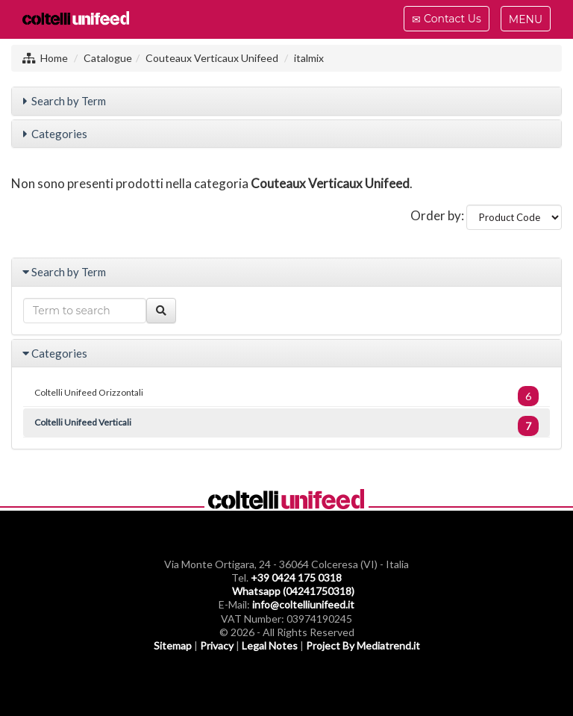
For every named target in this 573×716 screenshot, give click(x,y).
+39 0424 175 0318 (296, 577)
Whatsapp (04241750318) (293, 591)
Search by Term (68, 101)
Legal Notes (270, 645)
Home (54, 58)
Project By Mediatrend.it (363, 645)
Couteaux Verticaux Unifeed (211, 58)
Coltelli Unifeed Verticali (286, 426)
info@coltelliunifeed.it (303, 604)
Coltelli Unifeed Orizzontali (286, 396)
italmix (309, 58)
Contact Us (445, 20)
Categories (59, 133)
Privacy (217, 645)
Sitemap (173, 645)
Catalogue (108, 58)
